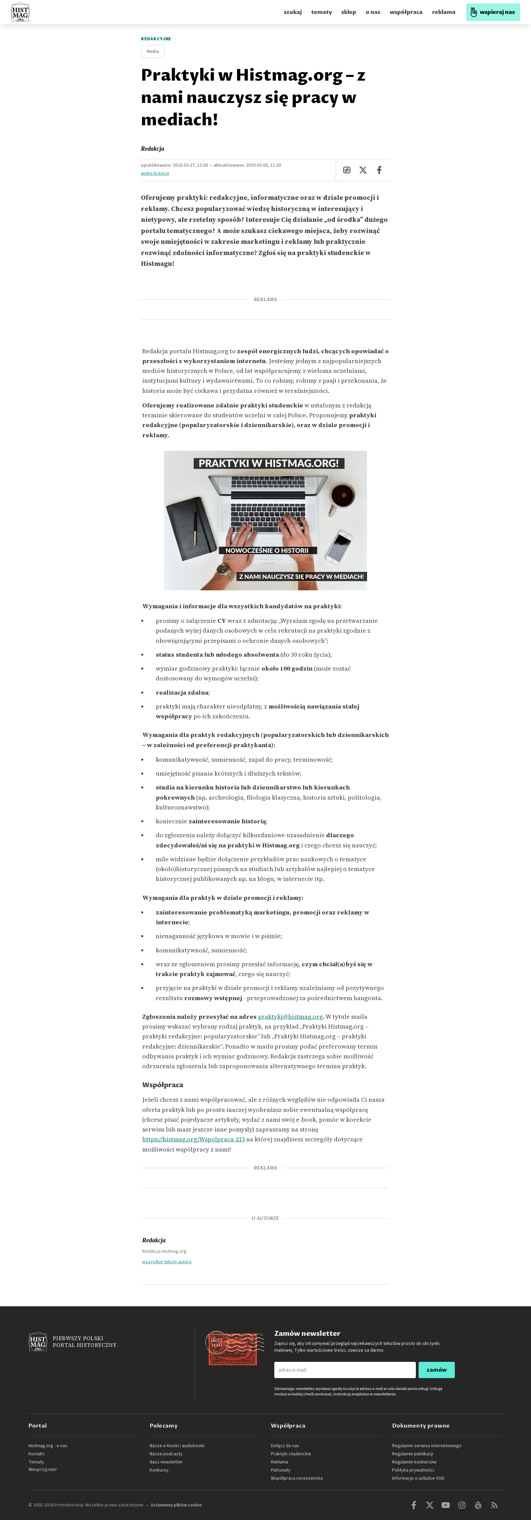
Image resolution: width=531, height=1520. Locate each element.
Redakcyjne (156, 39)
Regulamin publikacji (412, 1454)
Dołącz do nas (285, 1445)
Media (153, 51)
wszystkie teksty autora (166, 1262)
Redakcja (152, 148)
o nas (373, 12)
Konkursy (159, 1470)
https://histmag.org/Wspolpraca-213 (193, 1139)
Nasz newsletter (166, 1462)
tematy (321, 12)
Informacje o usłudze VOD (418, 1478)
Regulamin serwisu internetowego (427, 1445)
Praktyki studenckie (291, 1454)
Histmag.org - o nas (47, 1445)
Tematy (36, 1462)
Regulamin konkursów (414, 1462)
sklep (348, 12)
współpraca (406, 12)
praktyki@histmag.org (290, 1016)
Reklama (279, 1462)
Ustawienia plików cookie (176, 1505)
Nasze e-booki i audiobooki (177, 1445)
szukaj (293, 12)
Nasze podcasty (166, 1454)
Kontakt (36, 1454)
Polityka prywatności (413, 1470)
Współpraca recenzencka (297, 1478)
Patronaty (281, 1470)
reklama (443, 12)
